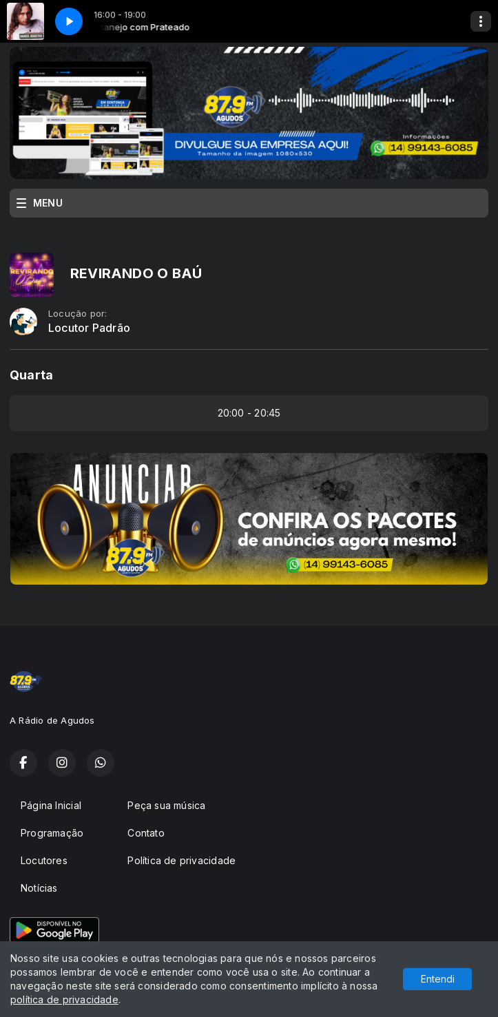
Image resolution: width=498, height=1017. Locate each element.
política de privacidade (64, 999)
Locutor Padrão (89, 328)
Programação (52, 833)
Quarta (31, 375)
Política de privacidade (181, 860)
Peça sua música (166, 805)
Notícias (39, 888)
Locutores (44, 860)
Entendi (438, 979)
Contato (145, 833)
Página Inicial (51, 805)
